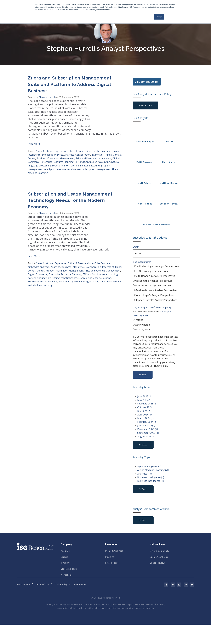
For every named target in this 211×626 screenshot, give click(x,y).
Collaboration (82, 147)
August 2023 (145, 437)
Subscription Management (42, 270)
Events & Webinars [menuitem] (114, 552)
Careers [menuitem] (64, 558)
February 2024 (146, 422)
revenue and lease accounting (86, 158)
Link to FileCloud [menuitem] (157, 564)
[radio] (156, 320)
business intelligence (150, 481)
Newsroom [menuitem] (66, 576)
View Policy (145, 105)
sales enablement (71, 162)
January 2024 (146, 426)
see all (143, 445)
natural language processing (44, 267)
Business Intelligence (73, 256)
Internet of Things (101, 147)
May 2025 (144, 400)
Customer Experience (55, 143)
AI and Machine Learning (153, 470)
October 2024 (146, 407)
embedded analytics (52, 147)
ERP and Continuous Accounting (92, 154)
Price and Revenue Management (93, 151)
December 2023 (147, 429)
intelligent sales (52, 162)
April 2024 (144, 415)
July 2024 (143, 411)
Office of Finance (77, 143)
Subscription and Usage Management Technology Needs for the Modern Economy (70, 193)
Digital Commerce (37, 263)
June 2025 (144, 396)
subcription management (96, 162)
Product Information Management (55, 151)
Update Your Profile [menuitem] (159, 558)
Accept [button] (159, 17)
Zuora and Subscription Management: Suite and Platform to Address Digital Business (70, 84)
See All (143, 521)
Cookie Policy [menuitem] (61, 585)
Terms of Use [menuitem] (42, 585)
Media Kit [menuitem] (109, 558)
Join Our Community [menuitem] (159, 552)
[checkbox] (156, 284)
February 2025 (146, 404)
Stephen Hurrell (47, 96)
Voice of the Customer (99, 143)
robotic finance (60, 158)
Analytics (69, 147)
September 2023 (148, 433)
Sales (39, 143)
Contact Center (36, 259)
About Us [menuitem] (65, 552)
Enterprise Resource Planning (57, 154)
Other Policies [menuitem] (79, 585)
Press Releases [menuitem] (112, 564)
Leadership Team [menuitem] (69, 570)
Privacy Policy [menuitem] (23, 585)
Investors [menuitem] (65, 564)
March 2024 (145, 418)
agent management (69, 270)
